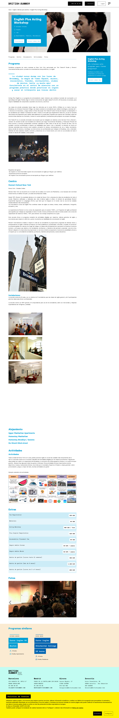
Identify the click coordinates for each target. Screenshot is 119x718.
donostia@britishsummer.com (95, 688)
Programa (11, 57)
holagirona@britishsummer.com (70, 688)
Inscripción (19, 41)
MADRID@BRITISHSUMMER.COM (43, 688)
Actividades (38, 57)
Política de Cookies (77, 708)
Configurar (108, 713)
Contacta (91, 4)
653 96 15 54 (76, 4)
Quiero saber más (34, 41)
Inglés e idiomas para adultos (21, 9)
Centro (19, 57)
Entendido (97, 713)
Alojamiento (27, 57)
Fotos (46, 57)
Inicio (10, 9)
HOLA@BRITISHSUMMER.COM (16, 688)
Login (103, 4)
